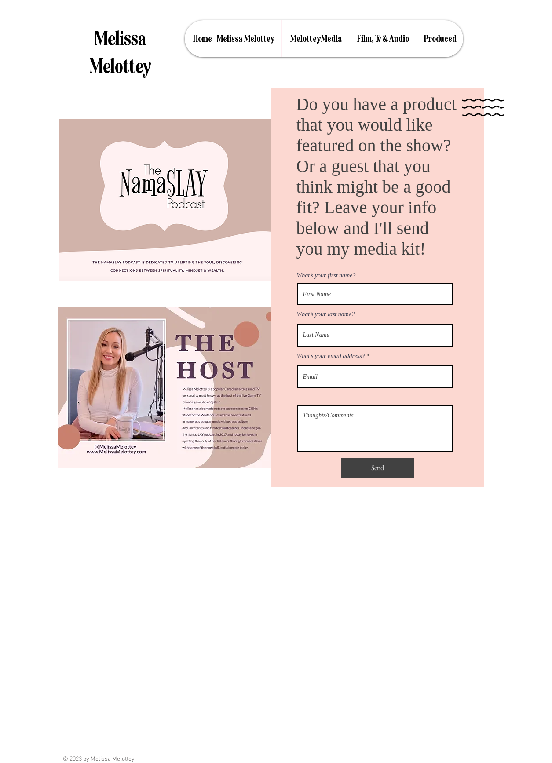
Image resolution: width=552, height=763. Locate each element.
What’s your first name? (326, 276)
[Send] (377, 468)
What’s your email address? (331, 356)
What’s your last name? (326, 314)
